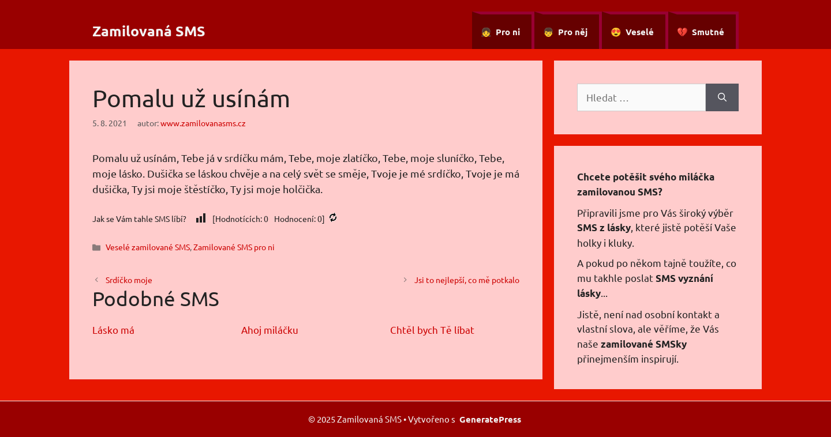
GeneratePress (490, 419)
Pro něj (572, 31)
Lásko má (113, 329)
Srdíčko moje (129, 279)
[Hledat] (722, 97)
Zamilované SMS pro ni (234, 247)
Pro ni (508, 31)
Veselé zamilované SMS (148, 247)
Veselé (640, 31)
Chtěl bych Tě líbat (432, 329)
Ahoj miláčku (269, 329)
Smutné (708, 31)
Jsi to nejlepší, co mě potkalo (466, 279)
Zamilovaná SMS (148, 30)
